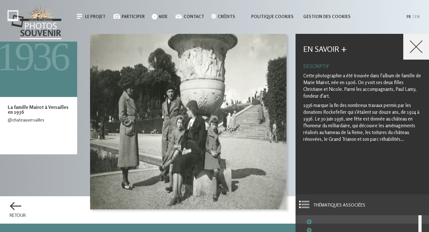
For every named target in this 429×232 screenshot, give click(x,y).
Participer (133, 16)
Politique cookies (272, 16)
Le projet (95, 16)
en (417, 16)
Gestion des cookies (327, 16)
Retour (18, 215)
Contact (194, 16)
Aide (163, 16)
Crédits (226, 16)
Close (416, 47)
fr (408, 16)
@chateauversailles (26, 119)
